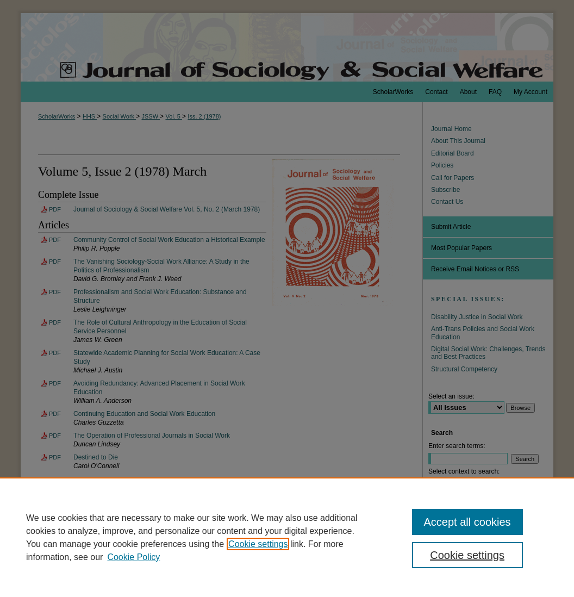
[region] (287, 537)
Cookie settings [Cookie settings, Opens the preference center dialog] (467, 555)
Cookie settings (258, 544)
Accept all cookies (467, 522)
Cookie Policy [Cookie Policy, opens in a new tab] (133, 557)
